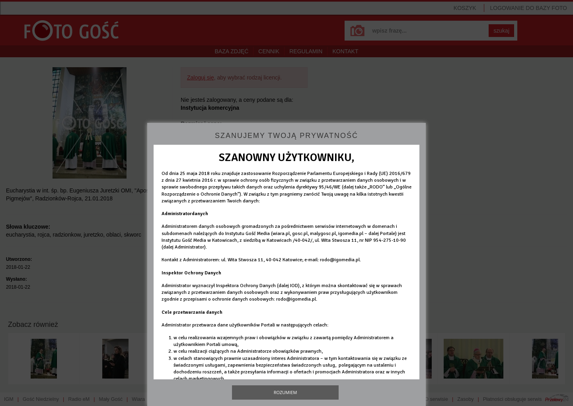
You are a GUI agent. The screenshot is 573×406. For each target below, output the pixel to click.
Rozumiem (285, 392)
